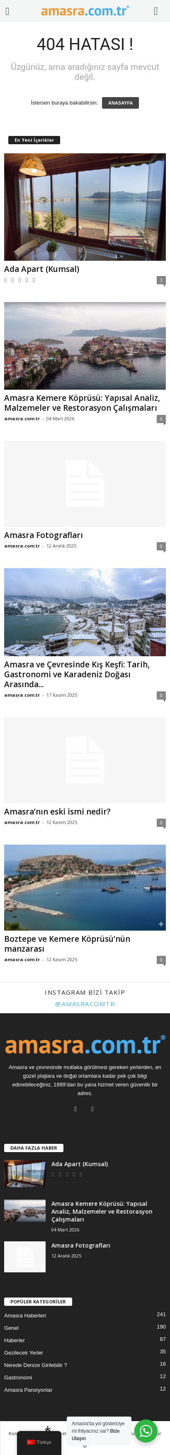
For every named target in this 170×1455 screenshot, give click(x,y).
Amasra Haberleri (25, 1315)
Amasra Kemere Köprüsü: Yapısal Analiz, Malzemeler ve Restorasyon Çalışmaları (82, 403)
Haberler (14, 1340)
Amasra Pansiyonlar (28, 1390)
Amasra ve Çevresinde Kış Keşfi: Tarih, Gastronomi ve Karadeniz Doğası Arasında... (77, 674)
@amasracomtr (85, 1004)
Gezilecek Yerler (23, 1353)
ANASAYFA (120, 102)
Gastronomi (18, 1377)
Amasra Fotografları (43, 535)
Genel (11, 1328)
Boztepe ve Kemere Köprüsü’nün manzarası (67, 943)
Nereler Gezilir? (66, 1433)
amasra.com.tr (22, 418)
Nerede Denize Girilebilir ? (35, 1365)
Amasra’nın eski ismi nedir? (57, 811)
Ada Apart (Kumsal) (41, 269)
